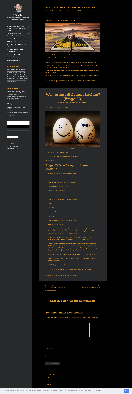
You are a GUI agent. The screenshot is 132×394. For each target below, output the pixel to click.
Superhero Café (63, 186)
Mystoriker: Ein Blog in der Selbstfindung (15, 50)
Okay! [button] (126, 391)
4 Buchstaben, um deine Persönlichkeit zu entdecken (15, 35)
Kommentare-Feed (50, 382)
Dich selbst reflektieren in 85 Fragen (65, 275)
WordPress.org (49, 384)
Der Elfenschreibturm (13, 60)
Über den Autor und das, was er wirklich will (16, 56)
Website (48, 356)
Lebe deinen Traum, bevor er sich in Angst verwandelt (17, 40)
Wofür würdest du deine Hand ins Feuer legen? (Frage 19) (57, 289)
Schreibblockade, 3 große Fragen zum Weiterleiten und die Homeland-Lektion (17, 80)
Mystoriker (18, 15)
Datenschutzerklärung (12, 146)
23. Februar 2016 (83, 102)
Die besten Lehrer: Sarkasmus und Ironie (17, 45)
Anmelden (47, 377)
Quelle (72, 148)
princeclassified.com (12, 78)
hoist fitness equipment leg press (15, 69)
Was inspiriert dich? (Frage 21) (91, 287)
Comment (48, 322)
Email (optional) (50, 348)
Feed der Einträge (49, 380)
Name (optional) (50, 341)
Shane (8, 74)
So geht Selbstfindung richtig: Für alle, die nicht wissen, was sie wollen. (16, 28)
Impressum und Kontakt (12, 148)
